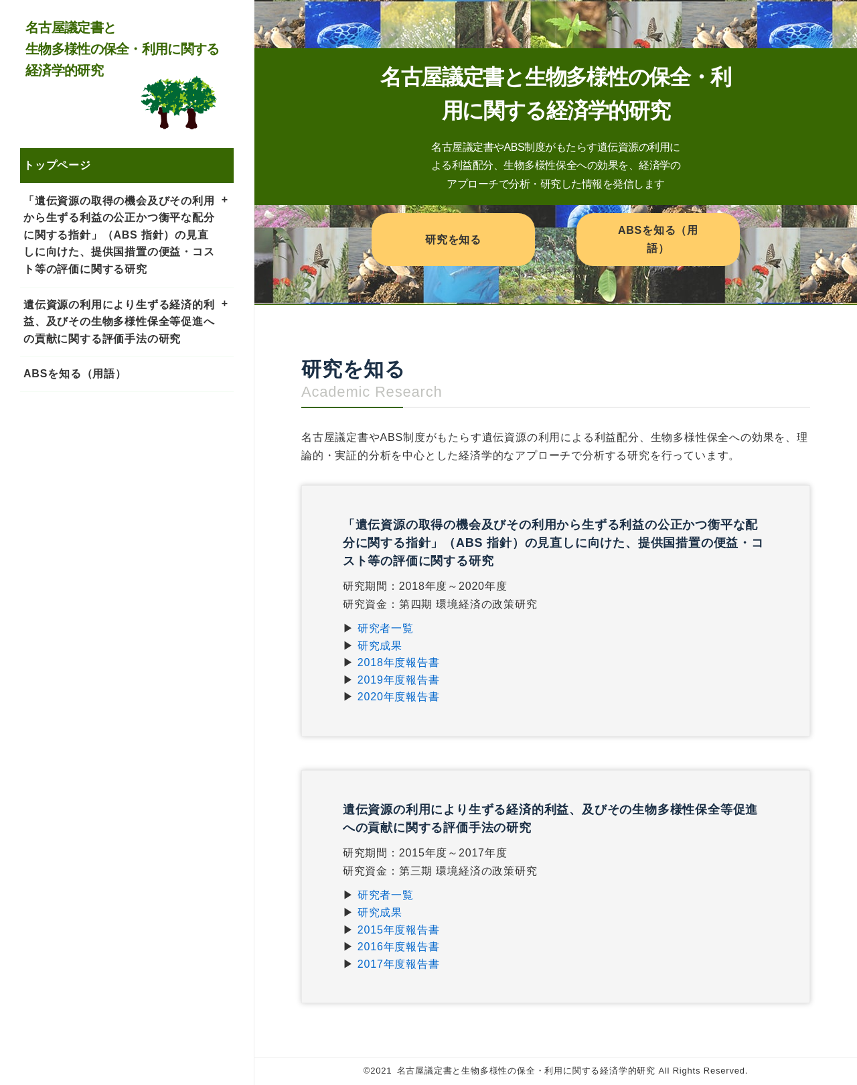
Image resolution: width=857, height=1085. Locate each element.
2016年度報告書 (399, 946)
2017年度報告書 (399, 964)
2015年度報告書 (399, 930)
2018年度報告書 (399, 662)
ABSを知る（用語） (75, 373)
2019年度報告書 (399, 680)
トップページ (57, 165)
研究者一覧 (386, 628)
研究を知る (453, 239)
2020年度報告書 (399, 696)
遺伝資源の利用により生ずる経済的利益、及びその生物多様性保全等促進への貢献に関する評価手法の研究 (119, 321)
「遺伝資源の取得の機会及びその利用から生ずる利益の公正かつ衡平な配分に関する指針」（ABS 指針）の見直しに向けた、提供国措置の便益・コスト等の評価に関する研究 (119, 235)
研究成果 (380, 645)
